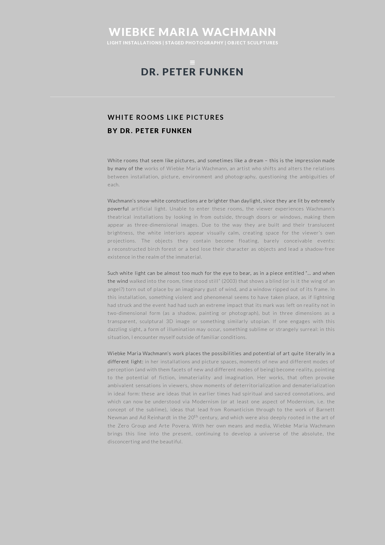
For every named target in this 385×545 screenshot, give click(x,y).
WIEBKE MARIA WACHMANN (193, 31)
